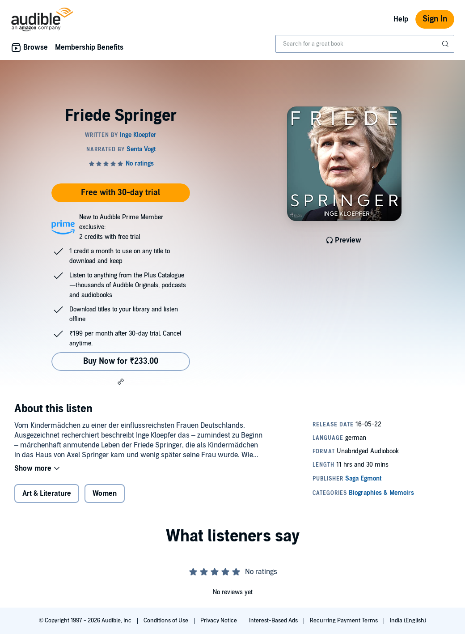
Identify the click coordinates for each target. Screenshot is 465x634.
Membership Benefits (89, 47)
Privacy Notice (219, 620)
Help (400, 19)
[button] (120, 381)
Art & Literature (46, 493)
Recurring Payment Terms (344, 620)
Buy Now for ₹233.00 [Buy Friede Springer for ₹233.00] (120, 361)
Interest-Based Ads (274, 620)
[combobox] (364, 44)
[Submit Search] (446, 44)
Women (105, 493)
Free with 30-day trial (120, 192)
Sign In (435, 19)
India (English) (408, 620)
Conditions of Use (167, 620)
